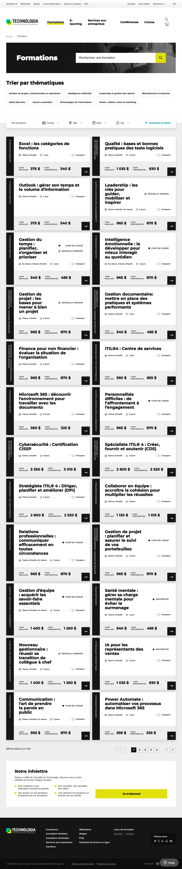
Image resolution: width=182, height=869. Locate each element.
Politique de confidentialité (83, 864)
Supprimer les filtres (158, 122)
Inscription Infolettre (57, 833)
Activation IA (11, 4)
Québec (130, 833)
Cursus (149, 22)
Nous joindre (144, 4)
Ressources (158, 4)
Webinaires (25, 4)
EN (174, 4)
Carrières (51, 846)
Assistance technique (57, 838)
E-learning (76, 22)
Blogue (37, 4)
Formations (55, 22)
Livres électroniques (52, 4)
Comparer (77, 155)
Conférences (129, 22)
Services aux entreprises (97, 22)
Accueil (9, 36)
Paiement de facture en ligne (94, 842)
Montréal (118, 833)
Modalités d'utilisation (106, 864)
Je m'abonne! (131, 793)
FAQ (86, 4)
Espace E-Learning (72, 4)
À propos (131, 4)
